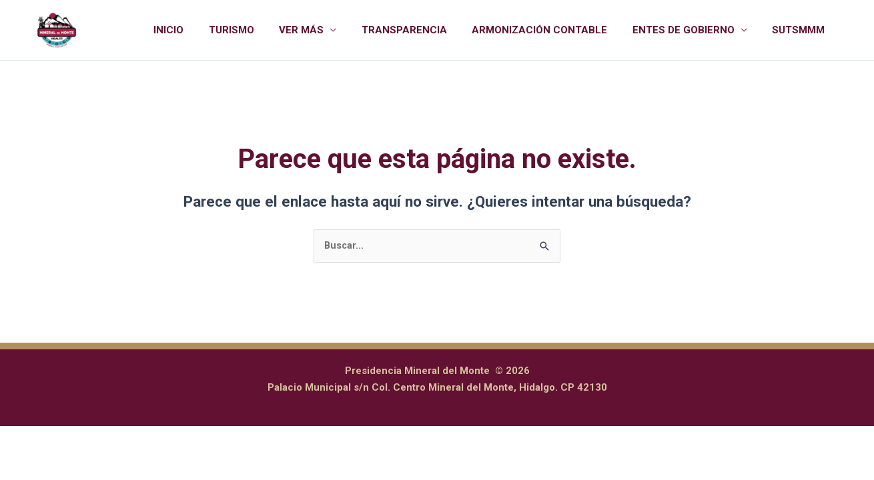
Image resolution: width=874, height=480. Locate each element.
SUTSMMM (801, 30)
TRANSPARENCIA (421, 30)
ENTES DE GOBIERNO (691, 30)
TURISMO (259, 30)
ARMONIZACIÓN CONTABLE (552, 30)
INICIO (201, 30)
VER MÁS (324, 30)
